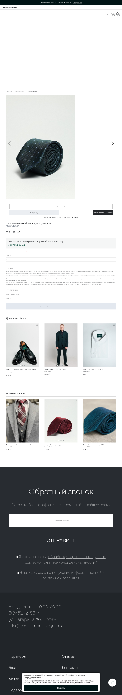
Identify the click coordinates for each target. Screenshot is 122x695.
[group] (61, 147)
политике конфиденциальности (68, 562)
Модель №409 (32, 91)
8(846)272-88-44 (11, 7)
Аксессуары (19, 91)
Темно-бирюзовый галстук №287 (94, 445)
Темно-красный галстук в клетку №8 (18, 445)
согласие (38, 572)
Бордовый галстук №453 (52, 445)
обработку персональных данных (77, 557)
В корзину (34, 213)
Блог (12, 667)
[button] (113, 147)
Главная (9, 91)
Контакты (70, 667)
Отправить (61, 540)
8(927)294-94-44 (16, 245)
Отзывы (68, 656)
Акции (14, 679)
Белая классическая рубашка (93, 369)
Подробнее (77, 3)
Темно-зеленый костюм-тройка (55, 369)
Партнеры (17, 656)
